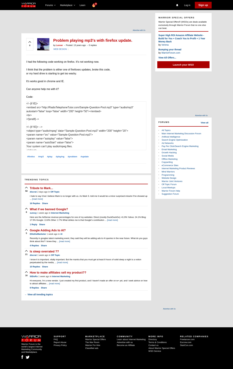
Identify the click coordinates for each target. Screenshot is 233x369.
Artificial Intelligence (171, 137)
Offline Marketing (170, 159)
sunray (33, 213)
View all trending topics (39, 294)
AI (61, 234)
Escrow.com (185, 342)
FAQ (56, 339)
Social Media (168, 156)
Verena (165, 45)
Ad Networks (168, 143)
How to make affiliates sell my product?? (58, 272)
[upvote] (30, 44)
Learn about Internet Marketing (131, 339)
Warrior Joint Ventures (172, 181)
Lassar (59, 45)
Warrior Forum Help (171, 191)
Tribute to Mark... (41, 188)
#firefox (31, 156)
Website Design (169, 178)
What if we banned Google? (49, 209)
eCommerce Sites (170, 165)
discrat (33, 192)
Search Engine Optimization (175, 140)
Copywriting (167, 162)
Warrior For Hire (92, 345)
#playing (60, 156)
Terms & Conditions (157, 342)
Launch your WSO (183, 64)
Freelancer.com (187, 339)
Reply (33, 224)
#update (85, 156)
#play (49, 156)
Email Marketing (169, 149)
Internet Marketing (60, 213)
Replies (35, 203)
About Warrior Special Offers (161, 348)
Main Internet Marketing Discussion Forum (181, 133)
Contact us (153, 345)
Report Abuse (60, 342)
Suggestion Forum (170, 194)
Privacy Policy (60, 345)
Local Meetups (168, 187)
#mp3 (41, 156)
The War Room (92, 342)
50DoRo (34, 276)
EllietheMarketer (38, 234)
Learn (83, 5)
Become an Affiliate (126, 345)
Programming (168, 175)
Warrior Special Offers (95, 339)
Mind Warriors (168, 171)
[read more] (37, 199)
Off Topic (55, 192)
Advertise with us (125, 342)
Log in (187, 5)
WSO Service (154, 351)
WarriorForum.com (170, 52)
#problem (72, 156)
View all (204, 122)
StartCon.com (186, 345)
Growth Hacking (169, 152)
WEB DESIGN (60, 49)
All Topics (166, 130)
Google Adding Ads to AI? (48, 230)
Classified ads (91, 348)
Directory (152, 339)
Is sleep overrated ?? (44, 251)
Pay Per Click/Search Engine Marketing (180, 146)
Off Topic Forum (169, 184)
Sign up (203, 5)
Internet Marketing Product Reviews (178, 168)
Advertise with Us (139, 30)
